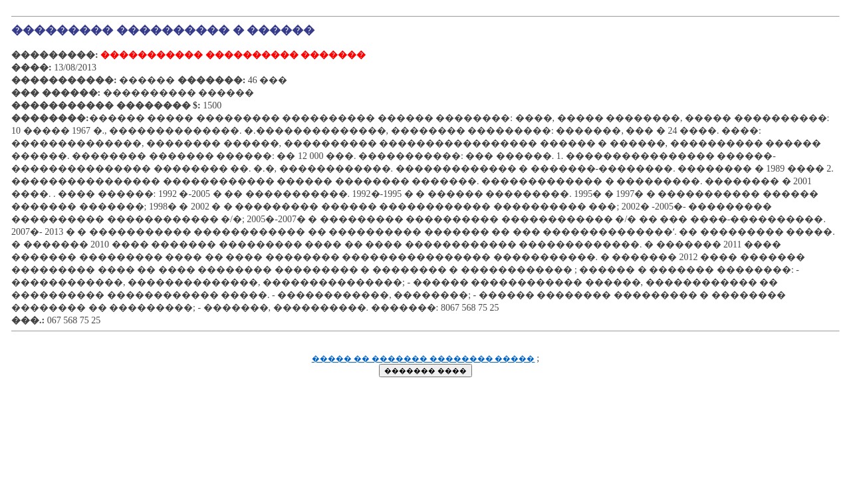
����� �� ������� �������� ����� (423, 359)
